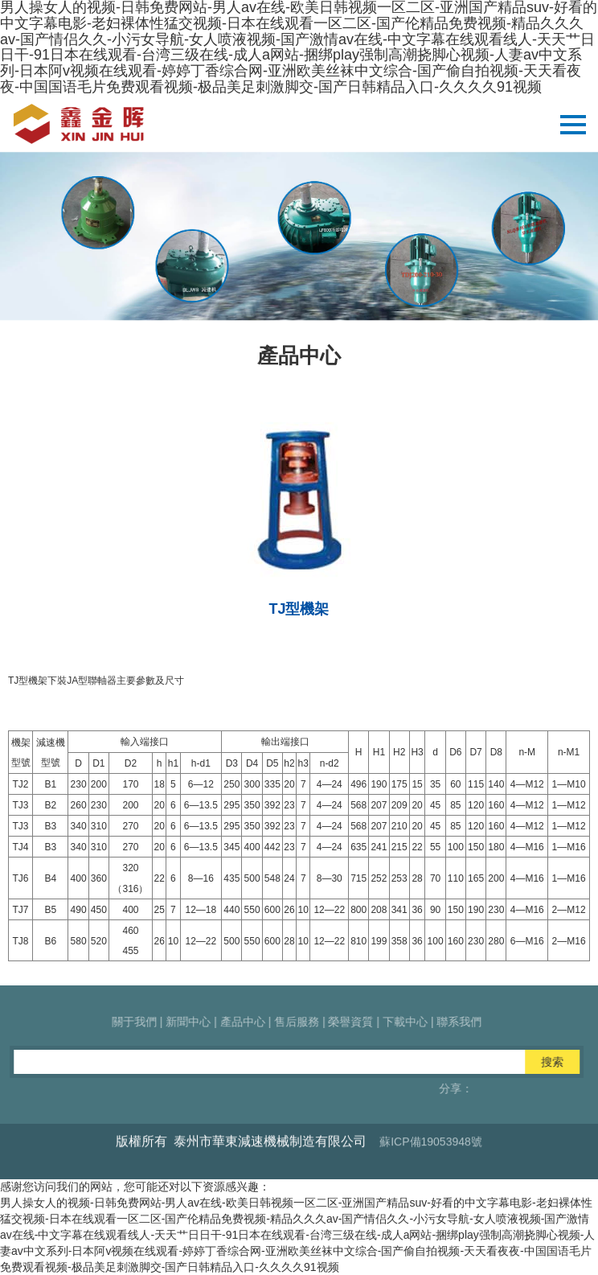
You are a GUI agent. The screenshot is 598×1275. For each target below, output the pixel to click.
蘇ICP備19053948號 (430, 1169)
